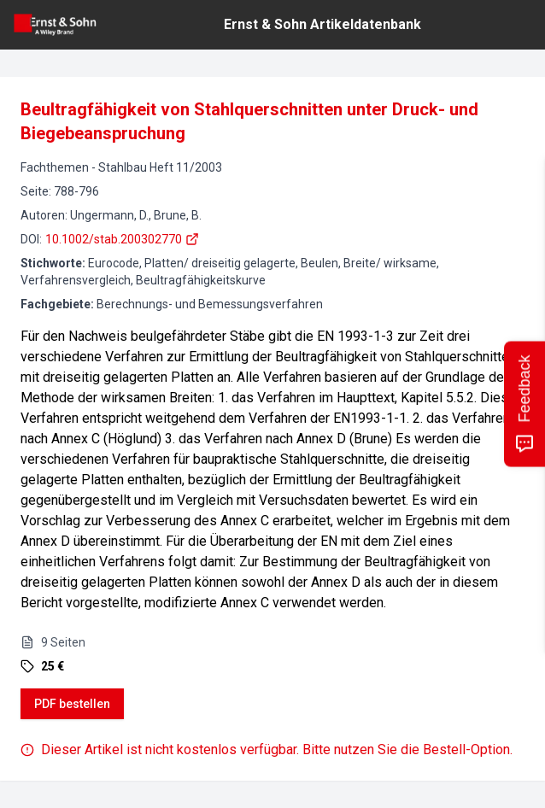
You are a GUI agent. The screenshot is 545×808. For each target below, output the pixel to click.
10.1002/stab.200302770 (122, 239)
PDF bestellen (72, 704)
